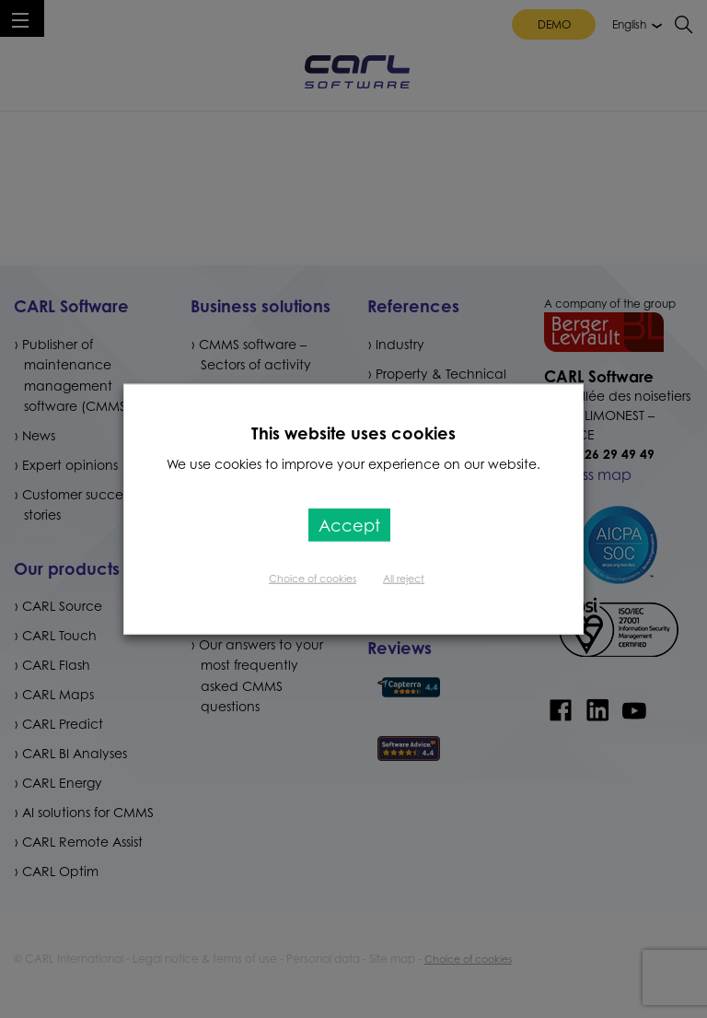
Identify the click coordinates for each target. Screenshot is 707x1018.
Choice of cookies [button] (312, 578)
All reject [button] (403, 578)
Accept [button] (349, 525)
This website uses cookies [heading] (353, 432)
